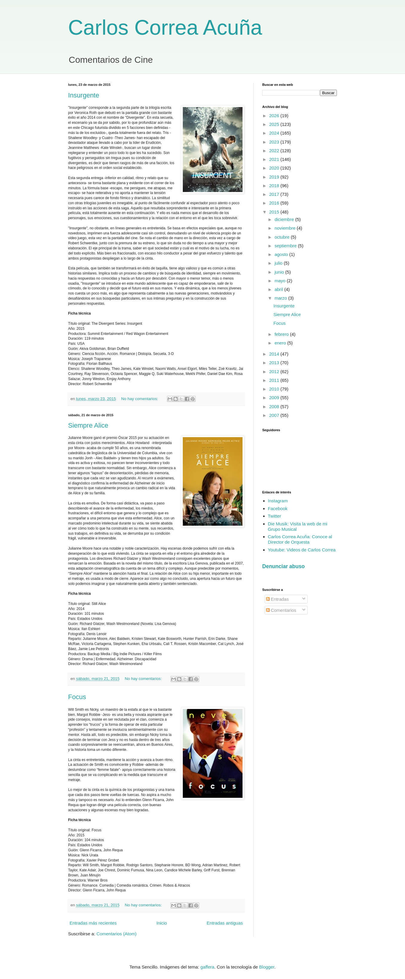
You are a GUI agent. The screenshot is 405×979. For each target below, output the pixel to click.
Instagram (278, 500)
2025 (274, 124)
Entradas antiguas (225, 922)
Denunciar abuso (283, 566)
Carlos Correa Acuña (165, 27)
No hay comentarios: (140, 399)
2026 (274, 115)
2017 (274, 194)
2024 (274, 132)
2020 (274, 167)
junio (279, 272)
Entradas (277, 599)
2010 (274, 388)
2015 (274, 211)
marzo (281, 298)
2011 (274, 380)
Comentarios (281, 610)
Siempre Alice (88, 425)
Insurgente (83, 95)
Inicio (162, 922)
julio (279, 263)
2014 (274, 353)
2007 (274, 415)
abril (279, 289)
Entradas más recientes (93, 922)
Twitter (274, 516)
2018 (274, 185)
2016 (274, 202)
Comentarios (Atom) (116, 933)
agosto (281, 254)
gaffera (207, 966)
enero (280, 342)
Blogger (266, 966)
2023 (274, 141)
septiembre (286, 245)
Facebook (278, 508)
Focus (77, 697)
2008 (274, 406)
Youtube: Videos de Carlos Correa (302, 549)
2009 (274, 397)
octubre (282, 237)
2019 (274, 176)
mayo (280, 280)
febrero (282, 334)
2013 (274, 362)
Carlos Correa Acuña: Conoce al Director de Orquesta (300, 539)
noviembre (285, 228)
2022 (274, 150)
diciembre (284, 219)
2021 (274, 159)
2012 (274, 371)
